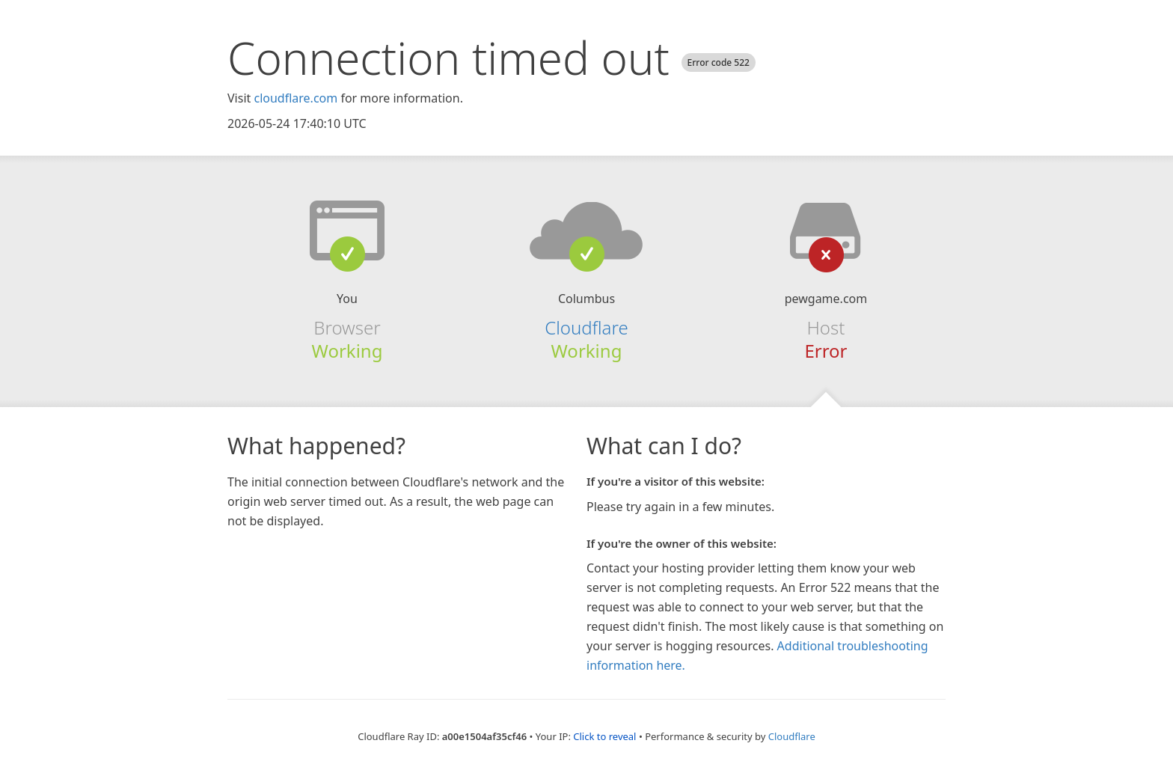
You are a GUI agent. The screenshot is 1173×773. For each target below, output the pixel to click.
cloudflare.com (295, 98)
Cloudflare (586, 327)
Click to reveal (604, 736)
